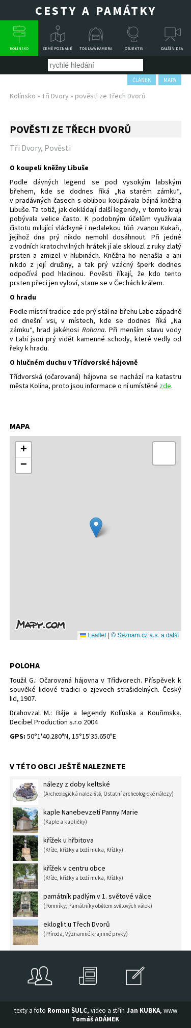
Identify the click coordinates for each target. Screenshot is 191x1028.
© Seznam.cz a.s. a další (145, 635)
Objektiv (134, 48)
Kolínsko (19, 48)
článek (141, 80)
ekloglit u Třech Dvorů (70, 932)
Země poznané (57, 48)
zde (165, 385)
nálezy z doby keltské (93, 792)
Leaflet (93, 635)
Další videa (172, 48)
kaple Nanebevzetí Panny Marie (75, 820)
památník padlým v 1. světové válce (82, 904)
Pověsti (57, 148)
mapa (169, 80)
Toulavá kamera (95, 48)
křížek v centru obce (68, 876)
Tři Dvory (55, 95)
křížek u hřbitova (68, 848)
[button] (96, 527)
